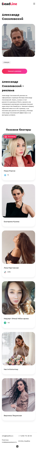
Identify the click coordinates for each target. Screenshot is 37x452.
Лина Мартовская (11, 268)
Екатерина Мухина (11, 221)
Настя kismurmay (11, 369)
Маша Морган (9, 171)
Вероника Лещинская (13, 415)
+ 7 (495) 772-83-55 (25, 436)
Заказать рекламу (14, 71)
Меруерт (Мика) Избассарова (16, 318)
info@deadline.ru (7, 436)
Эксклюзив (11, 136)
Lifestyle (6, 62)
